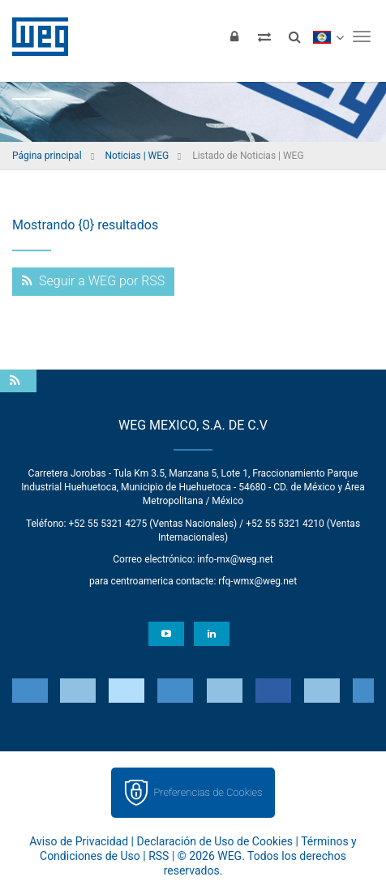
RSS (158, 855)
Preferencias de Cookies (207, 792)
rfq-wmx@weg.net (257, 581)
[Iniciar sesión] (234, 36)
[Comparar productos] (264, 36)
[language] (328, 36)
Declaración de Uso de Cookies (215, 841)
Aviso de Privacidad (78, 841)
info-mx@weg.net (234, 559)
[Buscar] (294, 36)
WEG (34, 36)
